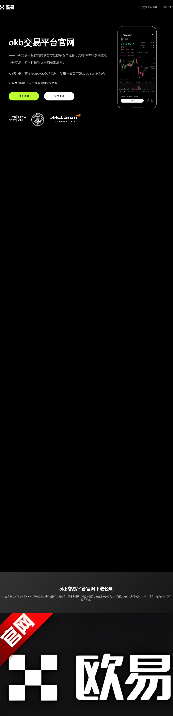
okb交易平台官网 (148, 7)
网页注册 (24, 96)
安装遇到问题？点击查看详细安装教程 (33, 83)
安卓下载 (59, 96)
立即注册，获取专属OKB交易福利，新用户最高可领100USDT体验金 (57, 73)
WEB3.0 (168, 7)
